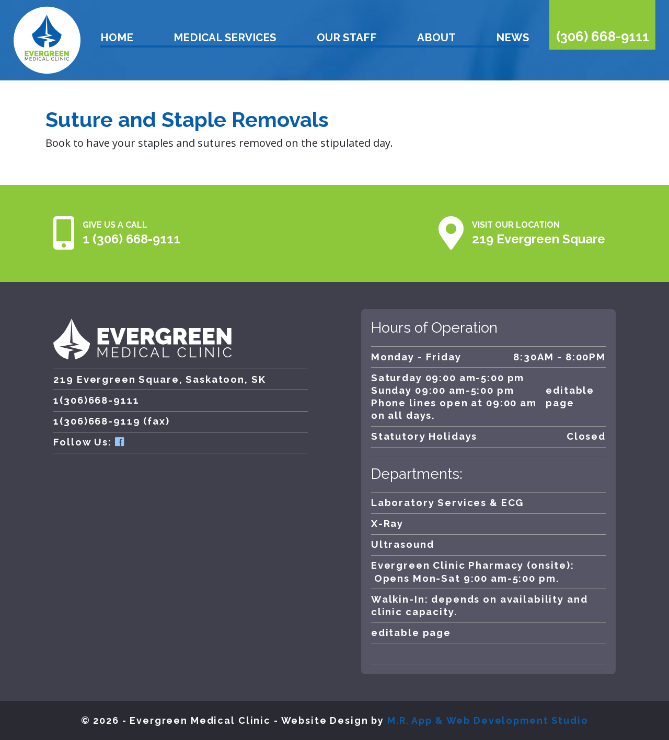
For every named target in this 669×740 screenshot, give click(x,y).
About (436, 37)
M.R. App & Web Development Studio (487, 720)
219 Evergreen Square (538, 238)
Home (116, 37)
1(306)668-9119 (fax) (111, 421)
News (512, 37)
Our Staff (347, 37)
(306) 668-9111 (602, 36)
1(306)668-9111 (96, 400)
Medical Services (225, 37)
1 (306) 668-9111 (131, 238)
